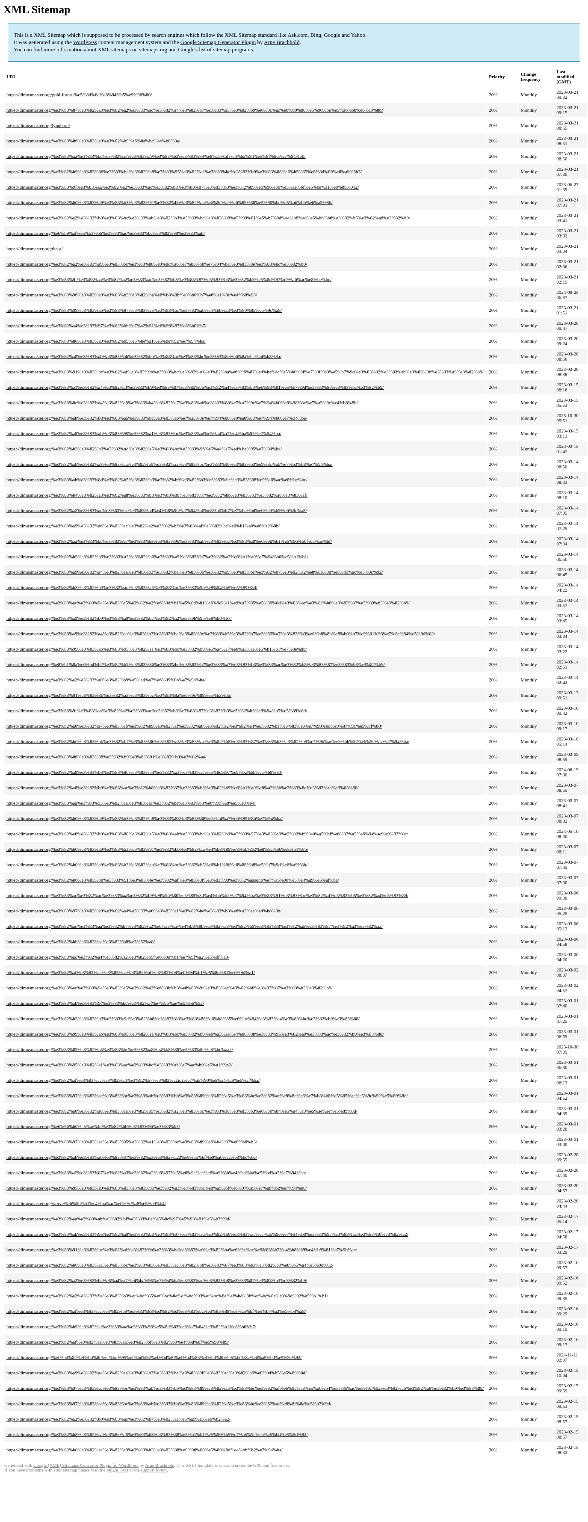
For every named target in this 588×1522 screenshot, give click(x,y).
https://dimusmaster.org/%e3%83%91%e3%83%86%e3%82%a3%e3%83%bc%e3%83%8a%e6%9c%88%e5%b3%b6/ (118, 695)
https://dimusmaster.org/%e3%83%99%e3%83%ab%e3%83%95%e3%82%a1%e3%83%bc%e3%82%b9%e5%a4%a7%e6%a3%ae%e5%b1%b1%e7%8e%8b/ (156, 648)
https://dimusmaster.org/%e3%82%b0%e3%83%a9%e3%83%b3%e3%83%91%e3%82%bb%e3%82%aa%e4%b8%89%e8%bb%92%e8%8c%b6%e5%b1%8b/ (157, 849)
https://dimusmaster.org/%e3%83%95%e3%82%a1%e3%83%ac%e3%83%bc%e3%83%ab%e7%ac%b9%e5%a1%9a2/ (119, 1064)
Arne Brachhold (281, 42)
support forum (154, 1470)
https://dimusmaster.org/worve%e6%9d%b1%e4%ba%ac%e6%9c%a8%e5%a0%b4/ (86, 1203)
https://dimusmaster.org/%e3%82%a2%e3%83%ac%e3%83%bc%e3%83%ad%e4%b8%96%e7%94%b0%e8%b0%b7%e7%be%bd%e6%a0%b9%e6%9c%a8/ (156, 510)
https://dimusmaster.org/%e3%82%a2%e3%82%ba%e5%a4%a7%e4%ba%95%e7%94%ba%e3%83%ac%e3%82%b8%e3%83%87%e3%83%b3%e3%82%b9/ (156, 1280)
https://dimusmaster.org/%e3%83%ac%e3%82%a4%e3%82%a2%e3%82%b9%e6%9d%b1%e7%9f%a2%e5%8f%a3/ (117, 956)
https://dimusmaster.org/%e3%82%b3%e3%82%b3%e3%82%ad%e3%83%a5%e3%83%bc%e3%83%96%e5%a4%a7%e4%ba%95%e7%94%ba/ (144, 448)
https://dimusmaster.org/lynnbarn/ (38, 125)
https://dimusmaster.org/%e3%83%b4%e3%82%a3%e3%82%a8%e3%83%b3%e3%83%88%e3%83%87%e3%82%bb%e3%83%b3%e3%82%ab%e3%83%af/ (156, 494)
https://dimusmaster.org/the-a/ (34, 248)
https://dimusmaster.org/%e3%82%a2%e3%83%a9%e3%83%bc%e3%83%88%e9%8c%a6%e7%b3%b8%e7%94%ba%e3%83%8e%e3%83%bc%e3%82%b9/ (156, 263)
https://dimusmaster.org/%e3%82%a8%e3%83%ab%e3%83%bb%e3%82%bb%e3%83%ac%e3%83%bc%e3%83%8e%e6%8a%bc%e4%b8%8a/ (143, 356)
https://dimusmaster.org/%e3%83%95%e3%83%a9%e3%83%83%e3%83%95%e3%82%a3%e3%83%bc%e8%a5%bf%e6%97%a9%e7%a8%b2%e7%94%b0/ (156, 1187)
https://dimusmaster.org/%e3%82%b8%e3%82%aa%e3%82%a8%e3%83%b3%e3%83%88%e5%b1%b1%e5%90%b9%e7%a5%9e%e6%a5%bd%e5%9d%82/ (157, 1434)
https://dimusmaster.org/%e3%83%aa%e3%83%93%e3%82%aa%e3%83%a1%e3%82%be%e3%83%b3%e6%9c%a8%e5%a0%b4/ (131, 802)
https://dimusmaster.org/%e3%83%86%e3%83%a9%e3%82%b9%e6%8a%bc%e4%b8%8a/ (93, 140)
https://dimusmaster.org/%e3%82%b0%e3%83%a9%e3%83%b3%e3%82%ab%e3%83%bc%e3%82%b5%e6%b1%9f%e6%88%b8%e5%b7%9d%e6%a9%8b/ (156, 864)
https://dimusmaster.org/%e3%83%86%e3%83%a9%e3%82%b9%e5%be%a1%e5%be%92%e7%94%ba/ (106, 340)
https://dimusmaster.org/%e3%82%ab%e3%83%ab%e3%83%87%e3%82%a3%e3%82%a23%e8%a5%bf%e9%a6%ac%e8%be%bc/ (131, 1157)
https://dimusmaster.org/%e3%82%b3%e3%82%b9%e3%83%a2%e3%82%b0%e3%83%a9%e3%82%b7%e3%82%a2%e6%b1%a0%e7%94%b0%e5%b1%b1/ (157, 556)
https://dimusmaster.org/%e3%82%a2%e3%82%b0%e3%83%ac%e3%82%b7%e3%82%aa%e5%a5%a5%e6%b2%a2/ (118, 1418)
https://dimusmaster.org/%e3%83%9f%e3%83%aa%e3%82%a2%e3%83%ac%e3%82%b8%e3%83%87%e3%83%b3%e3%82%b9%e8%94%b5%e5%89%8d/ (156, 710)
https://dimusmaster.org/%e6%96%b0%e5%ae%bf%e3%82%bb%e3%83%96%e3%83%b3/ (93, 1126)
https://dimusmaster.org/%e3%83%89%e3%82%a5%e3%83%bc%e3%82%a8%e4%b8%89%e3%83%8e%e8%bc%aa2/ (119, 1049)
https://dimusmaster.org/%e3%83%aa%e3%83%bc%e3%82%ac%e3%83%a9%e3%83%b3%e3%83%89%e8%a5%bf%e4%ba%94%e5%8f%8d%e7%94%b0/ (156, 156)
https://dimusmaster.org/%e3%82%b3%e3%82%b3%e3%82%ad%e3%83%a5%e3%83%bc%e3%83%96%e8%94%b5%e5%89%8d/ (131, 587)
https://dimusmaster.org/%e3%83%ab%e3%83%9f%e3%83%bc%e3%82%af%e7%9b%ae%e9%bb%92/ (105, 1003)
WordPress (85, 42)
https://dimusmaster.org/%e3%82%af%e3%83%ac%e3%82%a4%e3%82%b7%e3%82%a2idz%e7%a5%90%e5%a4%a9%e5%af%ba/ (133, 1080)
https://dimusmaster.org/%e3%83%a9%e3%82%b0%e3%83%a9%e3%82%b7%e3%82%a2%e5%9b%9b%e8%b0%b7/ (119, 618)
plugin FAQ (117, 1470)
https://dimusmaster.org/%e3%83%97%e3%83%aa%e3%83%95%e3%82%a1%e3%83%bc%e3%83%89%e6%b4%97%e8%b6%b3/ (131, 1141)
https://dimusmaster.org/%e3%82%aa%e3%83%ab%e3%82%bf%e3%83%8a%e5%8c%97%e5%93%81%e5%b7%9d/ (118, 1218)
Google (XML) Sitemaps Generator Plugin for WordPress (86, 1465)
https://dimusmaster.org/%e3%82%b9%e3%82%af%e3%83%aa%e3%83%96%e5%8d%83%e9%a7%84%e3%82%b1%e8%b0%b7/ (131, 1326)
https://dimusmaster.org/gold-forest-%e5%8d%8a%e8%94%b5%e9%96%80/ (79, 94)
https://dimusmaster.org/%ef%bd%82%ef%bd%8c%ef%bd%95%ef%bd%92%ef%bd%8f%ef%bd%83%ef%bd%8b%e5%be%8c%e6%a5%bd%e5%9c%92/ (153, 1357)
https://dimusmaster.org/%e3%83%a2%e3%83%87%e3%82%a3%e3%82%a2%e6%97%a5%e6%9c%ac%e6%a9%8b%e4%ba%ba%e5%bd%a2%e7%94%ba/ (156, 1172)
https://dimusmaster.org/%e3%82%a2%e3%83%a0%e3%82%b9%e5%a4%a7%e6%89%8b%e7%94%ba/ (106, 679)
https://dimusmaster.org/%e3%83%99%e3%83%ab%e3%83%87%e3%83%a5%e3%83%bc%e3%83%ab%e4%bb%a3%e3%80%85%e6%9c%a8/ (144, 310)
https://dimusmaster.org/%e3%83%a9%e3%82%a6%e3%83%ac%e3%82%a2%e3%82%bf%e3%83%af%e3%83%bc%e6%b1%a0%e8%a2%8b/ (143, 525)
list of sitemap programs (226, 49)
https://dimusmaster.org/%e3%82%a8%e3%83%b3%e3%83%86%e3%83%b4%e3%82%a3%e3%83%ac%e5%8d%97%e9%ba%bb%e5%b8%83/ (144, 772)
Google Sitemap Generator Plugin (218, 42)
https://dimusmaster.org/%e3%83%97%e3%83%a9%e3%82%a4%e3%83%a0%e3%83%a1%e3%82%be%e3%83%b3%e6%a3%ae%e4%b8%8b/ (143, 910)
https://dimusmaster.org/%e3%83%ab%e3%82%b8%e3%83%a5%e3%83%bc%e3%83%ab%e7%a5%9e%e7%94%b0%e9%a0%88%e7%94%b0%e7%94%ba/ (156, 417)
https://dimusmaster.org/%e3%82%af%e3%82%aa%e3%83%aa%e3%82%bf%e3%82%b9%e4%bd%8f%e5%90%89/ (117, 1341)
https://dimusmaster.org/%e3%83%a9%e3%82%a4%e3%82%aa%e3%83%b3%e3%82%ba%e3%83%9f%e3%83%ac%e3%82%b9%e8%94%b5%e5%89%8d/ (156, 1372)
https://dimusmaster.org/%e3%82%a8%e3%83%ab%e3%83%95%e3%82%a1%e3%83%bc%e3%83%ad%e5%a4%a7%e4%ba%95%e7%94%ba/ (143, 433)
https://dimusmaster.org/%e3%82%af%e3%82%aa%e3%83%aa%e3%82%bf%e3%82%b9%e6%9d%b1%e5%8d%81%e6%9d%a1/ (130, 972)
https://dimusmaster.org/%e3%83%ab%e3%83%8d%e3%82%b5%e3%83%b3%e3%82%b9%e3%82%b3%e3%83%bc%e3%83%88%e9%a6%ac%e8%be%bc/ (156, 479)
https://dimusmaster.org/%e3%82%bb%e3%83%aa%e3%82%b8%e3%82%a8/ (80, 941)
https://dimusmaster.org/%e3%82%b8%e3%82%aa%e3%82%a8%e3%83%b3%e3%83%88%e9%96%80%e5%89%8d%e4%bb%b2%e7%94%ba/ (144, 1449)
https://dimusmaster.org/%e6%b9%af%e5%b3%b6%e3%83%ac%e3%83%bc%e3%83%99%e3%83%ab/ (105, 233)
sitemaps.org (153, 49)
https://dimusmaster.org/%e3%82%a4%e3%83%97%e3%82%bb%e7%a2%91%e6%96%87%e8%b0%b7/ (106, 325)
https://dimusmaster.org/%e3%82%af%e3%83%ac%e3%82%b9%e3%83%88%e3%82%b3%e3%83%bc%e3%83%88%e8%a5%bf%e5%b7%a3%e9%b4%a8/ (156, 1311)
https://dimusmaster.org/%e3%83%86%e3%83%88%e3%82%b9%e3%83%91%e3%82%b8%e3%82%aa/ (106, 756)
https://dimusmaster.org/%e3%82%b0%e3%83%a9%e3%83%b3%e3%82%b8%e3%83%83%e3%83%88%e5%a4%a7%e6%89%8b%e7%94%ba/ (144, 818)
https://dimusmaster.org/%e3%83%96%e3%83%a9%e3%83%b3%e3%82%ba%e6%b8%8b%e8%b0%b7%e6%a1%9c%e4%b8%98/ (131, 294)
